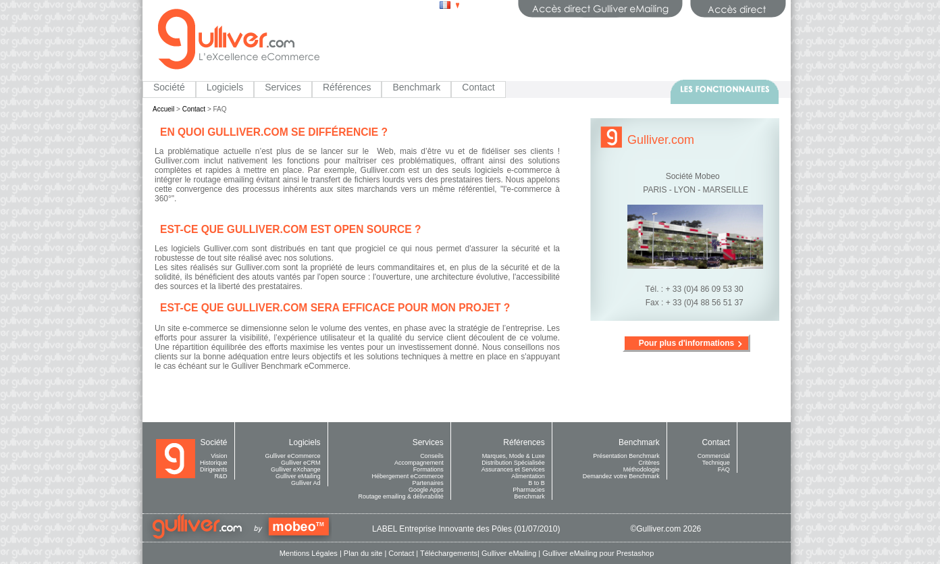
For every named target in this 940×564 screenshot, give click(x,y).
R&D (221, 476)
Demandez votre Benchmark (621, 476)
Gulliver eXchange (296, 469)
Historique (214, 462)
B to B (536, 483)
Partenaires (428, 483)
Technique (716, 462)
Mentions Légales (309, 553)
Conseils (432, 456)
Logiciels (225, 87)
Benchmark (416, 87)
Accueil (163, 109)
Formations (428, 469)
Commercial (714, 456)
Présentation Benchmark (626, 456)
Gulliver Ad (306, 483)
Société (169, 87)
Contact (478, 87)
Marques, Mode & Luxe (513, 456)
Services (283, 87)
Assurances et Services (513, 469)
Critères (649, 462)
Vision (219, 456)
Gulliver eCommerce (293, 456)
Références (347, 87)
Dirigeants (214, 469)
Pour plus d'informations (687, 343)
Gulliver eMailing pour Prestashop (598, 553)
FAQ (724, 469)
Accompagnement (419, 462)
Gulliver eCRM (301, 462)
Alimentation (528, 476)
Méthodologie (641, 469)
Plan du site (363, 553)
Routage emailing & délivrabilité (401, 496)
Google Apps (426, 489)
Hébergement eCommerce (408, 476)
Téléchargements (448, 553)
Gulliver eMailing (298, 476)
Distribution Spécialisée (513, 462)
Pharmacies (529, 489)
